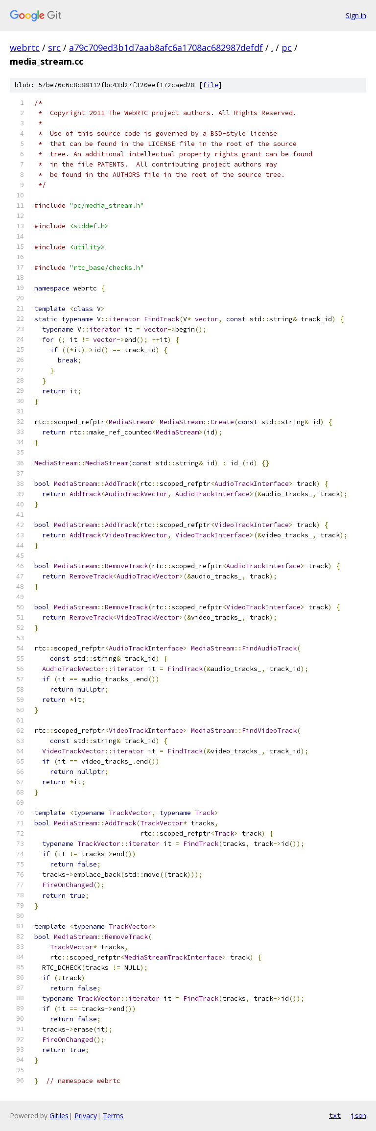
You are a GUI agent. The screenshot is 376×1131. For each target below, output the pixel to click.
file (210, 85)
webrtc (25, 47)
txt (335, 1115)
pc (287, 47)
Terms (113, 1115)
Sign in (356, 15)
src (54, 47)
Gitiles (59, 1115)
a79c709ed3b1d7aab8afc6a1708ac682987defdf (166, 47)
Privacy (85, 1115)
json (358, 1115)
